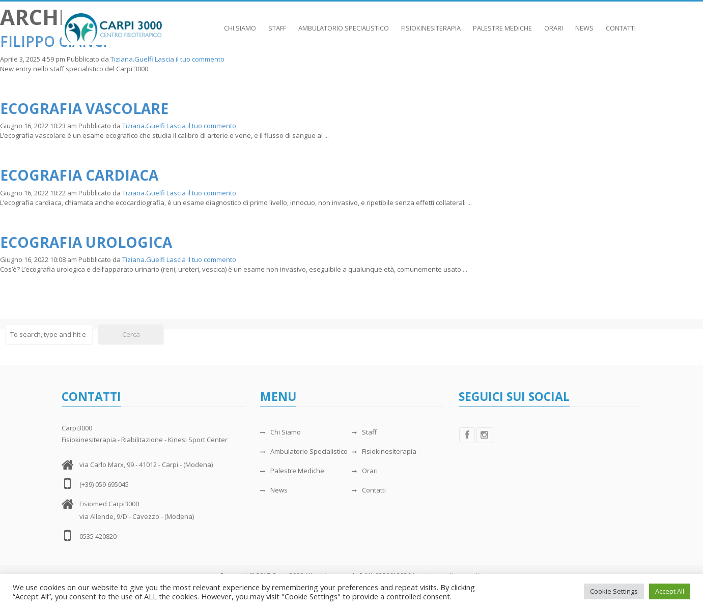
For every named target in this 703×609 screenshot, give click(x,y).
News (584, 23)
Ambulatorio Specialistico (343, 23)
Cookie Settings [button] (614, 591)
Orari (553, 23)
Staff (277, 23)
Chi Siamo (240, 23)
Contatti (621, 23)
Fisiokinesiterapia (431, 23)
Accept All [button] (669, 591)
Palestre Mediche (502, 23)
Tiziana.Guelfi (131, 59)
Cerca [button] (131, 334)
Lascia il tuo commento (189, 59)
